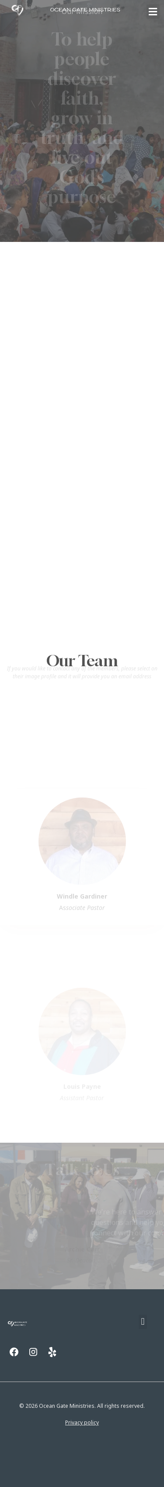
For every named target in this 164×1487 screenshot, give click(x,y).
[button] (153, 11)
